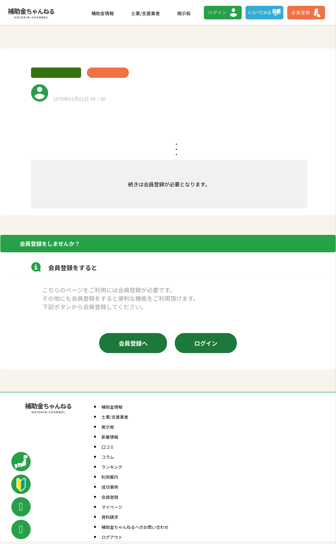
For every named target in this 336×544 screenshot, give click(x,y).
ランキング (111, 467)
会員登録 (109, 497)
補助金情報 (102, 13)
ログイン (205, 343)
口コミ (107, 447)
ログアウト (111, 537)
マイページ (111, 507)
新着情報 (109, 437)
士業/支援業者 (145, 13)
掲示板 (184, 13)
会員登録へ (133, 343)
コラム (107, 457)
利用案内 (109, 477)
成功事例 (109, 487)
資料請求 (109, 517)
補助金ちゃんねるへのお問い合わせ (135, 527)
